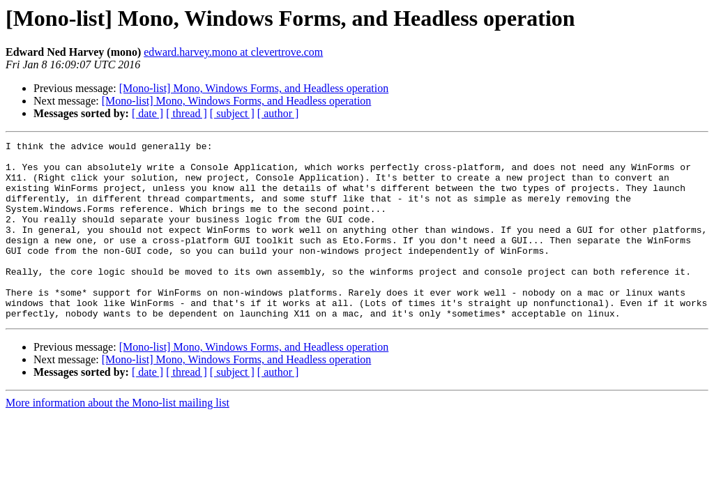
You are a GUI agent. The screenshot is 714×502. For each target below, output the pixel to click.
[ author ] (278, 113)
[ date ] (147, 113)
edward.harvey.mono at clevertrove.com (233, 52)
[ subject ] (232, 113)
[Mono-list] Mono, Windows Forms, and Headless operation (254, 88)
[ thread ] (186, 113)
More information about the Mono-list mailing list (117, 438)
